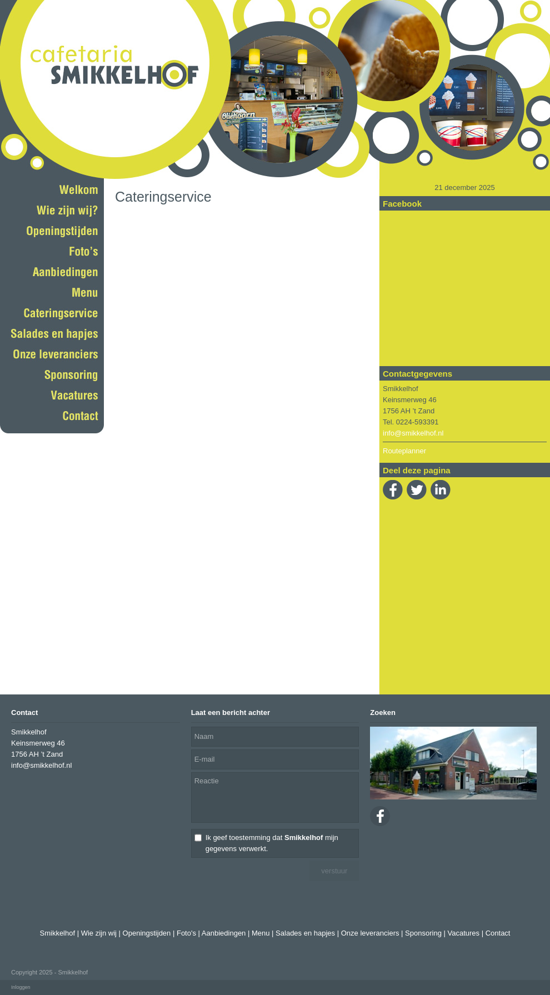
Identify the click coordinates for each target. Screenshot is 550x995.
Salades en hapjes (305, 933)
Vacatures (463, 933)
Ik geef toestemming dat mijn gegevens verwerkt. (272, 843)
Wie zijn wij (99, 933)
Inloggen (21, 987)
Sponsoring (423, 933)
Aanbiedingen (224, 933)
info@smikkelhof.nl (413, 433)
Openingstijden (147, 933)
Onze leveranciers (370, 933)
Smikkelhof (58, 933)
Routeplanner (404, 451)
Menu (261, 933)
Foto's (186, 933)
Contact (498, 933)
